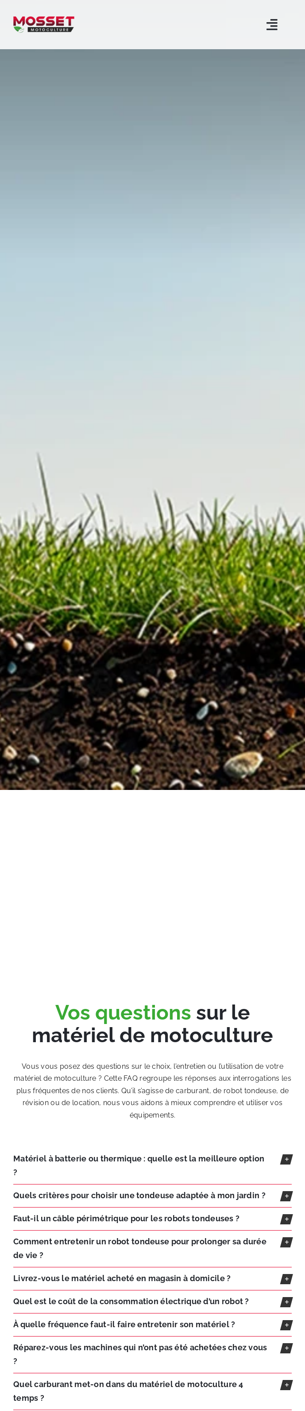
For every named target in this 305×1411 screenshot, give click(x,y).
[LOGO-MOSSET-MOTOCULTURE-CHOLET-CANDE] (43, 20)
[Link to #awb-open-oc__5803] (272, 24)
